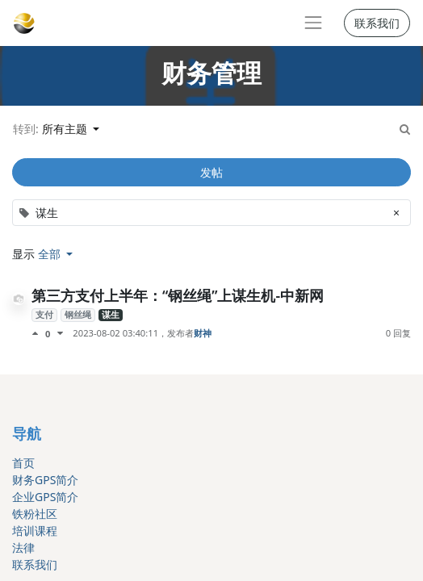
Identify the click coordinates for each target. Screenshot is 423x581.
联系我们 (377, 23)
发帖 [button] (211, 172)
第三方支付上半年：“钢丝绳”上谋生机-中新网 (177, 295)
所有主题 (66, 128)
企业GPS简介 (45, 496)
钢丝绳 (78, 314)
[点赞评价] (38, 333)
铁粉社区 (34, 513)
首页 (23, 462)
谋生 (110, 314)
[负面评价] (60, 333)
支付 (44, 314)
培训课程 (34, 530)
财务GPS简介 (45, 479)
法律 (23, 547)
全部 (51, 253)
